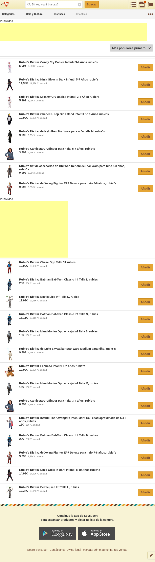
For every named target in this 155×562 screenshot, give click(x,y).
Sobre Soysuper (37, 549)
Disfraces (59, 14)
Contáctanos (57, 549)
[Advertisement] (73, 32)
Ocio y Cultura (34, 14)
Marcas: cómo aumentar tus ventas (105, 549)
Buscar (92, 4)
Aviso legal (74, 549)
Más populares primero (131, 48)
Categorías (8, 14)
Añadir (145, 67)
